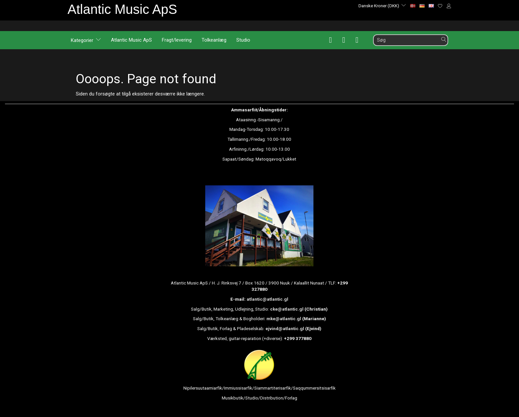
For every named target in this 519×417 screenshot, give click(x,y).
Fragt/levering (177, 40)
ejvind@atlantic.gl (284, 328)
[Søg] (444, 39)
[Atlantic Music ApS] (122, 9)
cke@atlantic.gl (287, 309)
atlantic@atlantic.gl (267, 299)
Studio (243, 40)
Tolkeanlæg (214, 40)
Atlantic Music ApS (131, 40)
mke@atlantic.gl (283, 318)
